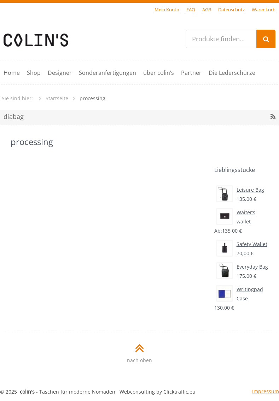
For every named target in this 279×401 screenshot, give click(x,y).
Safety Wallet (241, 244)
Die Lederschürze (232, 73)
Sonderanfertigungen (107, 73)
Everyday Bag (242, 266)
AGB (206, 10)
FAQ (190, 10)
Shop (34, 73)
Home (12, 73)
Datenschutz (231, 10)
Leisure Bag (240, 189)
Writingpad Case (239, 293)
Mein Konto (167, 10)
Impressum (265, 391)
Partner (191, 73)
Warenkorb (263, 10)
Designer (60, 73)
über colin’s (158, 73)
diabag (14, 116)
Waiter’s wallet (235, 216)
